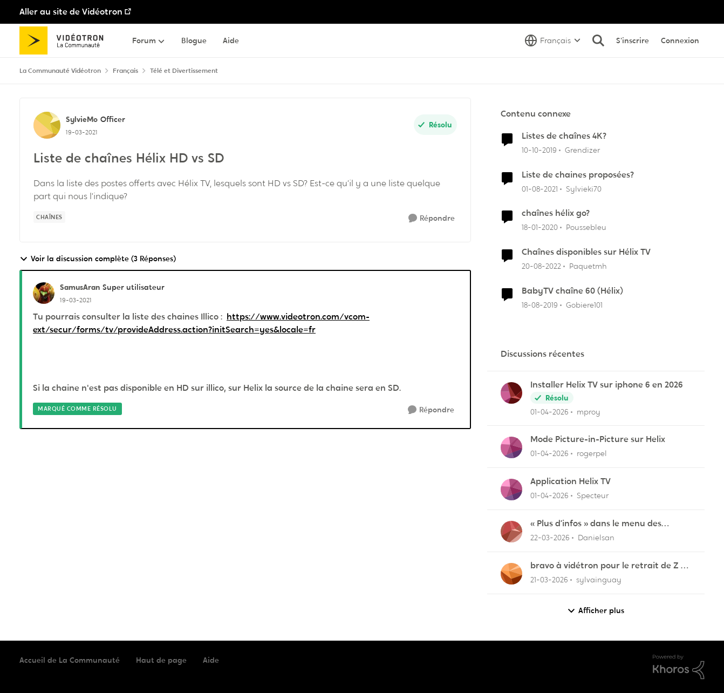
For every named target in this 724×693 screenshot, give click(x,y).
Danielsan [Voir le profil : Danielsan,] (596, 537)
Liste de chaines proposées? (578, 174)
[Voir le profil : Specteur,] (511, 489)
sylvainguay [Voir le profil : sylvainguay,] (598, 580)
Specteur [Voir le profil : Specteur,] (593, 495)
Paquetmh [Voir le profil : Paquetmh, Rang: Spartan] (588, 266)
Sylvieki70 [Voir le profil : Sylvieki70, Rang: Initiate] (584, 188)
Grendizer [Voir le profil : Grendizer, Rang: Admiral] (582, 150)
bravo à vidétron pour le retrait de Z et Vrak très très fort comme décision (609, 566)
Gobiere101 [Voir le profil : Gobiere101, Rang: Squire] (584, 305)
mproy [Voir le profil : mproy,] (588, 411)
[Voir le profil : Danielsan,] (511, 531)
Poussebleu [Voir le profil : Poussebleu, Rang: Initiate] (586, 227)
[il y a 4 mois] (549, 411)
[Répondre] (431, 218)
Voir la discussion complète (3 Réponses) (97, 259)
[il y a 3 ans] (541, 266)
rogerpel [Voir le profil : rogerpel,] (592, 453)
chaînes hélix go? (556, 213)
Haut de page (161, 660)
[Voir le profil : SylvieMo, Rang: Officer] (46, 125)
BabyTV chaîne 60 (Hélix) (572, 291)
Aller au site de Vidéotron (70, 11)
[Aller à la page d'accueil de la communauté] (65, 40)
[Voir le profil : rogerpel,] (511, 447)
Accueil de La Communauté (69, 660)
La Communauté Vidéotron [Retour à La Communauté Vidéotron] (60, 70)
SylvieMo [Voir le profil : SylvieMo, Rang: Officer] (82, 119)
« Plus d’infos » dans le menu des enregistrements (595, 523)
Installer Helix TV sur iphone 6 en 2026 (606, 384)
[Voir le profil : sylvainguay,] (511, 574)
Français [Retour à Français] (125, 70)
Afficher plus (595, 611)
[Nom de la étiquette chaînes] (49, 217)
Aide (211, 660)
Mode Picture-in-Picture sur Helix (597, 439)
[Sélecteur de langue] (552, 40)
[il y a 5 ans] (540, 188)
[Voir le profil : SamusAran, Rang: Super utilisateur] (43, 293)
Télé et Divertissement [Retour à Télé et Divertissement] (184, 70)
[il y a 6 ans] (539, 150)
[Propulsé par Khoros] (679, 667)
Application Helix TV (570, 481)
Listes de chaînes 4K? (564, 136)
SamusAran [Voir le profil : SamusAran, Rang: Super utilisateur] (80, 287)
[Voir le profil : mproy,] (511, 393)
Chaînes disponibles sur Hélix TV (586, 252)
